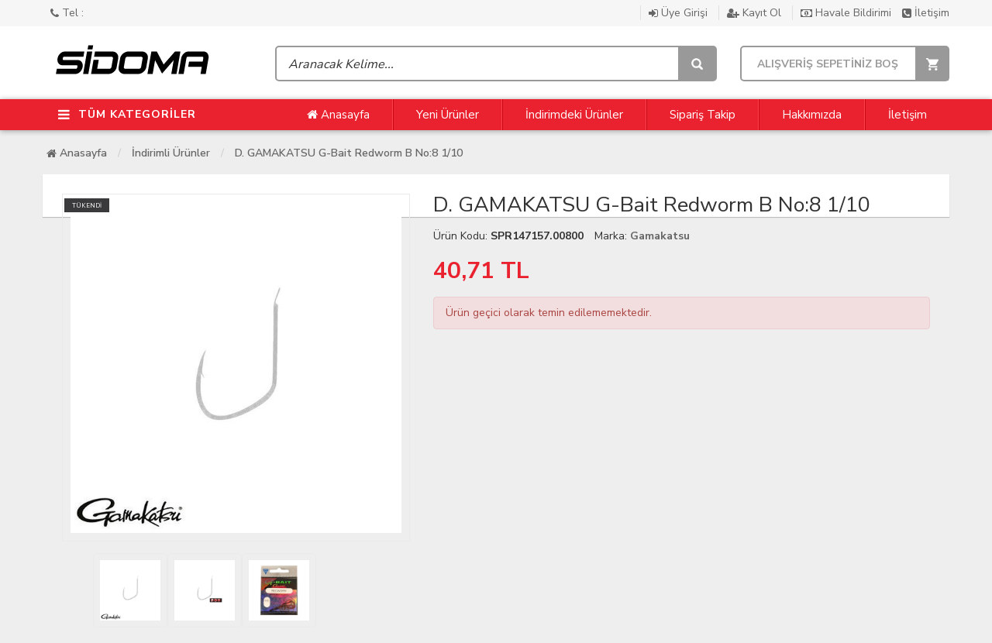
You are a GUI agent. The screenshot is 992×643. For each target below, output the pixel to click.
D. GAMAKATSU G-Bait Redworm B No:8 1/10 (349, 153)
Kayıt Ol (755, 12)
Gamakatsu (660, 236)
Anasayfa (338, 114)
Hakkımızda (812, 114)
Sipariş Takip (702, 114)
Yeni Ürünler (447, 114)
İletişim (925, 12)
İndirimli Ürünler (171, 153)
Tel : (67, 12)
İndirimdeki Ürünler (574, 114)
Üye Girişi (680, 12)
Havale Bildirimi (847, 12)
